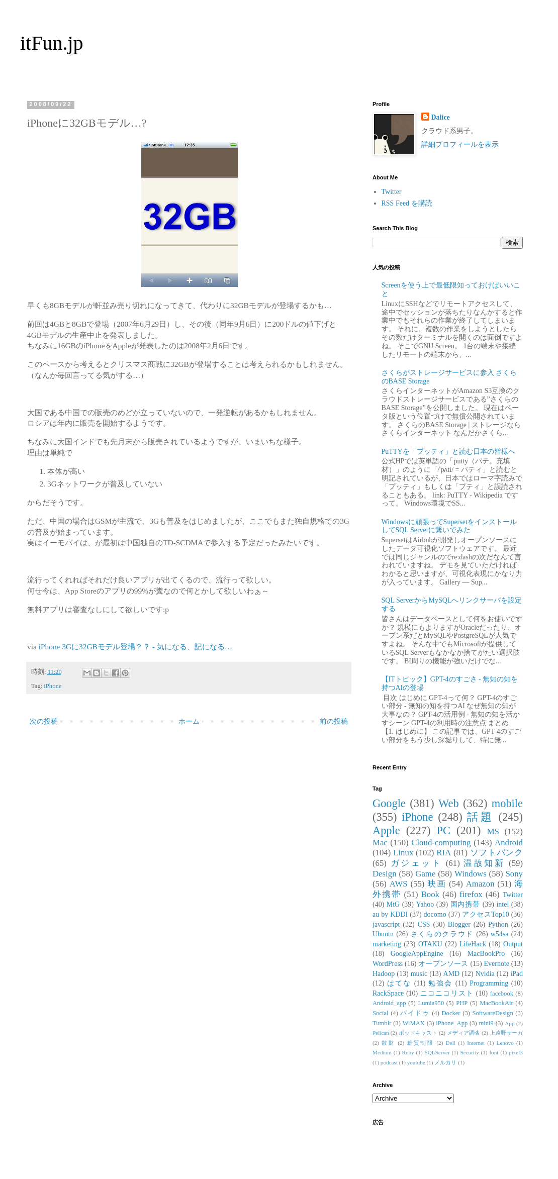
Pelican (381, 1033)
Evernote (496, 963)
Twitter (392, 191)
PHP (462, 1003)
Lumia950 (431, 1003)
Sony (514, 873)
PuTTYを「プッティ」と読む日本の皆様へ (448, 451)
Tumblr (382, 1023)
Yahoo (425, 904)
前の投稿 (334, 721)
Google (389, 803)
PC (443, 830)
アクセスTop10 (485, 914)
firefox (471, 894)
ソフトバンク (496, 852)
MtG (393, 904)
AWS (399, 884)
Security (469, 1052)
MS (493, 831)
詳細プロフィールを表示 (460, 144)
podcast (389, 1062)
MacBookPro (486, 953)
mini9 (486, 1023)
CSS (424, 924)
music (419, 973)
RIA (443, 852)
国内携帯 (465, 904)
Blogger (459, 924)
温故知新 (484, 863)
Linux (403, 852)
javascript (386, 924)
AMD (451, 973)
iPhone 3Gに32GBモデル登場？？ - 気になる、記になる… (135, 646)
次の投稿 (44, 721)
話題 (480, 817)
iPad (516, 973)
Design (385, 873)
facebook (501, 993)
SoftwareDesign (493, 1013)
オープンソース (443, 963)
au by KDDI (390, 914)
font (493, 1052)
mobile (507, 803)
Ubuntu (383, 934)
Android (509, 842)
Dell (450, 1043)
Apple (386, 830)
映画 (436, 884)
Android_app (389, 1003)
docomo (435, 914)
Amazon (480, 884)
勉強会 (440, 983)
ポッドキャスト (418, 1033)
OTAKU (430, 944)
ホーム (189, 721)
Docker (450, 1013)
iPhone (52, 686)
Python (498, 924)
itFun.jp (51, 43)
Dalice (440, 117)
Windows (470, 873)
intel (502, 904)
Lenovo (505, 1043)
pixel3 (516, 1052)
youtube (416, 1062)
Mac (380, 842)
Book (430, 894)
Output (513, 944)
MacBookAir (496, 1003)
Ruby (408, 1052)
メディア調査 (463, 1033)
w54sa (500, 934)
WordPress (388, 963)
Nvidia (485, 973)
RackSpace (388, 993)
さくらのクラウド (442, 934)
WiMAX (414, 1023)
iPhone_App (452, 1023)
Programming (489, 983)
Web (448, 803)
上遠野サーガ (506, 1033)
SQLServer (436, 1052)
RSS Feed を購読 (407, 203)
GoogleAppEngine (417, 953)
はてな (399, 983)
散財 (388, 1043)
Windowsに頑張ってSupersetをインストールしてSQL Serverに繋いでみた (449, 526)
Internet (476, 1043)
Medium (382, 1052)
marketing (387, 944)
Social (380, 1013)
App (509, 1023)
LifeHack (472, 944)
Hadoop (384, 973)
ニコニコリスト (447, 993)
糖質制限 (420, 1043)
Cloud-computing (441, 842)
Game (425, 873)
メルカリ (445, 1062)
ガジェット (416, 863)
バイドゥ (414, 1013)
